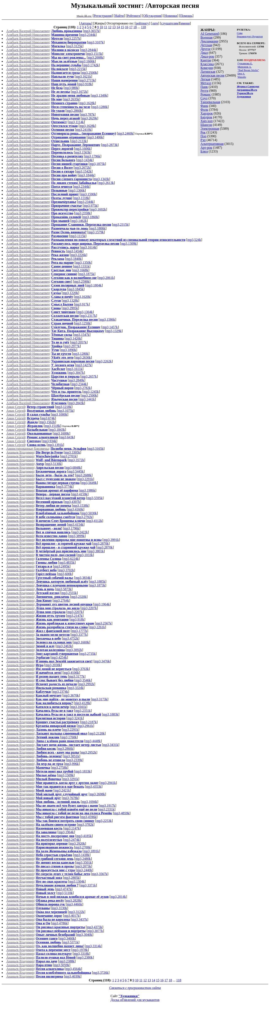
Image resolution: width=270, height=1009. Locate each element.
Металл (205, 83)
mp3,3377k (79, 634)
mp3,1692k (98, 209)
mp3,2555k (69, 593)
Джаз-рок (207, 56)
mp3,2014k (118, 896)
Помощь (186, 16)
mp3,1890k (68, 350)
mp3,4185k (84, 836)
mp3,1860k (90, 217)
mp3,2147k (74, 615)
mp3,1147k (72, 828)
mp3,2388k (66, 961)
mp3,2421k (62, 790)
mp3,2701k (68, 456)
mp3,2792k (84, 517)
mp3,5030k (89, 513)
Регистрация (103, 16)
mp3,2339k (74, 760)
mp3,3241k (75, 718)
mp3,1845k (75, 289)
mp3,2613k (106, 183)
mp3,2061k (106, 278)
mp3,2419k (83, 129)
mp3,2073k (83, 866)
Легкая (205, 79)
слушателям (169, 23)
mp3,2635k (71, 99)
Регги (204, 90)
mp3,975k (90, 205)
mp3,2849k (76, 380)
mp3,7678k (70, 798)
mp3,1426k (73, 338)
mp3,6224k (70, 559)
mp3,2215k (77, 69)
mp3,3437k (79, 919)
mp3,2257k (72, 38)
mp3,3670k (71, 695)
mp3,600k (65, 574)
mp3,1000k (59, 414)
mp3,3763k (81, 669)
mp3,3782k (85, 824)
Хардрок (206, 113)
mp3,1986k (87, 490)
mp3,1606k (82, 148)
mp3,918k (85, 84)
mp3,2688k (83, 475)
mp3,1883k (110, 714)
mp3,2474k (72, 840)
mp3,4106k (71, 672)
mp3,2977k (72, 346)
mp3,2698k (97, 794)
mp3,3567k (99, 874)
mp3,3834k (82, 577)
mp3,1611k (74, 369)
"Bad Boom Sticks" (248, 70)
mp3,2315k (120, 224)
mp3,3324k (75, 688)
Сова (240, 33)
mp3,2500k (89, 72)
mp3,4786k (59, 923)
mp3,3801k (96, 551)
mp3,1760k (69, 737)
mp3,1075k (65, 410)
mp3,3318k (81, 953)
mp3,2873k (109, 145)
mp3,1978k (80, 950)
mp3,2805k (71, 877)
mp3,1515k (94, 53)
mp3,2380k (85, 957)
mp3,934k (49, 441)
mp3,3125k (74, 46)
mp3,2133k (78, 141)
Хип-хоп (206, 121)
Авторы (85, 23)
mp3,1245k (91, 391)
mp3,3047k (76, 372)
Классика (207, 64)
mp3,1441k (87, 399)
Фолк (204, 109)
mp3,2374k (60, 691)
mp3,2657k (89, 376)
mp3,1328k (70, 300)
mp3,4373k (94, 927)
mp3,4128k (82, 703)
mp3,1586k (107, 319)
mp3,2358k (82, 213)
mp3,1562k (47, 422)
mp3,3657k (91, 31)
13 (114, 27)
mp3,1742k (91, 65)
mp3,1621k (83, 76)
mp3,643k (67, 437)
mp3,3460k (67, 938)
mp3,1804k (93, 285)
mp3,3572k (76, 460)
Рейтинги (133, 16)
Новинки (170, 16)
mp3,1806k (97, 228)
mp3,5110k (65, 893)
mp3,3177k (76, 676)
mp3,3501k (84, 862)
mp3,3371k (88, 885)
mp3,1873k (97, 585)
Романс (205, 94)
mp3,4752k (70, 638)
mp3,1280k (99, 107)
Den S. (241, 73)
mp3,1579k (96, 232)
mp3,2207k (89, 608)
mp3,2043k (76, 403)
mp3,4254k (59, 657)
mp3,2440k (84, 870)
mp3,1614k (88, 247)
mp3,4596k (88, 817)
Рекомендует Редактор (250, 36)
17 (130, 27)
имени (185, 23)
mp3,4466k (74, 904)
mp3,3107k (95, 42)
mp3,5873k (63, 589)
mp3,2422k (80, 532)
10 (101, 27)
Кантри (205, 60)
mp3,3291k (70, 779)
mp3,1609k (61, 433)
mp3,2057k (78, 342)
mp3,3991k (111, 540)
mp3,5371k (70, 942)
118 (143, 27)
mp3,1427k (83, 365)
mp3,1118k (81, 198)
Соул (203, 98)
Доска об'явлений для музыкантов (135, 1000)
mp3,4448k (93, 741)
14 (118, 27)
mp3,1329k (114, 331)
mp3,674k (48, 418)
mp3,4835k (66, 562)
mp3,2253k (104, 821)
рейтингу (142, 23)
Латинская (207, 71)
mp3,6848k (73, 467)
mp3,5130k (53, 464)
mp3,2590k (81, 281)
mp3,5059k (61, 965)
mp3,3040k (84, 934)
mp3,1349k (99, 95)
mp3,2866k (65, 748)
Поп (203, 136)
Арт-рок (206, 147)
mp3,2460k (125, 133)
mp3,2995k (70, 308)
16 (126, 27)
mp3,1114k (76, 122)
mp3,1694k (89, 802)
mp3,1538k (80, 505)
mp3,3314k (93, 946)
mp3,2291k (85, 479)
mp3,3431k (110, 745)
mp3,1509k (65, 775)
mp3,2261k (97, 627)
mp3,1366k (77, 190)
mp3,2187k (88, 722)
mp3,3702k (66, 570)
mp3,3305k (72, 452)
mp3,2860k (74, 110)
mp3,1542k (83, 171)
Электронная (209, 128)
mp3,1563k (82, 152)
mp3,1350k (83, 262)
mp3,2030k (53, 665)
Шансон (206, 125)
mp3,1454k (74, 251)
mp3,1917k (107, 805)
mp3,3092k (74, 650)
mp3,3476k (102, 661)
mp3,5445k (76, 471)
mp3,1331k (81, 266)
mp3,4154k (75, 524)
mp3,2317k (88, 315)
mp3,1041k (78, 707)
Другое (205, 49)
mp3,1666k (86, 61)
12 (109, 27)
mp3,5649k (89, 483)
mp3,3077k (95, 931)
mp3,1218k (63, 407)
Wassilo (242, 76)
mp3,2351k (82, 710)
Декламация (209, 41)
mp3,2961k (85, 726)
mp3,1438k (81, 855)
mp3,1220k (70, 293)
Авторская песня (212, 75)
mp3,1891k (91, 851)
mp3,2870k (100, 543)
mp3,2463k (64, 646)
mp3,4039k (72, 976)
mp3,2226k (78, 255)
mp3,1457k (110, 327)
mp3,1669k (81, 642)
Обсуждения (152, 16)
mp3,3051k (71, 756)
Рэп (203, 140)
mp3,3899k (76, 536)
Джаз (204, 52)
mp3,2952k (88, 752)
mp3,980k (71, 88)
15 (122, 27)
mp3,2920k (77, 843)
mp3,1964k (101, 604)
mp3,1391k (55, 445)
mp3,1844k (86, 175)
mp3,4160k (75, 509)
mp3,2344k (87, 34)
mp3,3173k (99, 699)
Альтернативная (212, 144)
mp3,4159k (79, 494)
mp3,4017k (71, 915)
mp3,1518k (52, 426)
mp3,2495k (61, 566)
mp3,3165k (95, 448)
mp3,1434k (84, 160)
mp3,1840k (73, 259)
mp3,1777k (79, 631)
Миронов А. (245, 66)
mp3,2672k (82, 167)
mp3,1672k (79, 91)
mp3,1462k (79, 221)
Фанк (204, 106)
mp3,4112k (94, 521)
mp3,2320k (78, 596)
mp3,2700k (82, 847)
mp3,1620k (82, 297)
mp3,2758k (59, 767)
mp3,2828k (73, 900)
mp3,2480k (83, 858)
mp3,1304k (76, 881)
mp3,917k (82, 304)
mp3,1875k (97, 164)
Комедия (206, 68)
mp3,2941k (108, 783)
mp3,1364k (85, 312)
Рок (202, 132)
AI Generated (209, 33)
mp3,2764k (61, 600)
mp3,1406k (95, 137)
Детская (206, 45)
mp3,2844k (88, 50)
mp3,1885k (97, 581)
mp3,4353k (93, 786)
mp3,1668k (80, 270)
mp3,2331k (106, 809)
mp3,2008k (95, 57)
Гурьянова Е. (245, 63)
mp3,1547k (81, 334)
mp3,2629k (89, 118)
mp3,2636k (83, 357)
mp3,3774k (64, 486)
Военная (206, 37)
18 (135, 27)
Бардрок (206, 117)
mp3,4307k (72, 502)
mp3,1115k (77, 236)
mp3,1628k (87, 103)
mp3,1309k (128, 243)
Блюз (204, 151)
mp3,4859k (121, 813)
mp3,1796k (92, 156)
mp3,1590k (88, 194)
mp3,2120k (96, 733)
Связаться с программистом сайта (135, 988)
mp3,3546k (83, 680)
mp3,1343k (101, 179)
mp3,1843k (57, 429)
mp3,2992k (86, 684)
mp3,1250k (82, 323)
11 (105, 27)
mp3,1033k (85, 555)
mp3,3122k (76, 912)
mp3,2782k (82, 388)
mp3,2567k (103, 623)
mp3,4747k (63, 889)
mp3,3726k (100, 972)
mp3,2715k (87, 80)
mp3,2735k (87, 653)
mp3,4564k (73, 969)
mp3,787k (87, 114)
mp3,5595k (95, 498)
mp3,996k (71, 764)
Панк (204, 87)
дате (155, 23)
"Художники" (128, 996)
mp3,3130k (59, 908)
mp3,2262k (104, 361)
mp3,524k (194, 240)
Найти (119, 16)
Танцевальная (210, 102)
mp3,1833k (82, 771)
